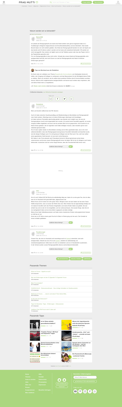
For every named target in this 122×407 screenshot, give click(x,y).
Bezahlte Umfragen (45, 390)
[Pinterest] (80, 391)
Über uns (28, 384)
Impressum (42, 384)
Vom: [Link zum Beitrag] (32, 63)
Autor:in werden (30, 379)
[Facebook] (57, 99)
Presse (27, 387)
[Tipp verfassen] (98, 2)
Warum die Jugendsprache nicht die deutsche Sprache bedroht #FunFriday (81, 323)
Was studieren (29, 392)
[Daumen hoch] (71, 146)
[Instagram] (85, 391)
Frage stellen (86, 2)
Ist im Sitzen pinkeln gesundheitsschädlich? (48, 322)
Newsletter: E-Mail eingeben (82, 374)
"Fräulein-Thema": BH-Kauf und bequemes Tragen (49, 332)
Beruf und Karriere (36, 34)
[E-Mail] (51, 99)
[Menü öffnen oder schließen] (4, 2)
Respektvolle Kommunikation (63, 74)
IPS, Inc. (69, 366)
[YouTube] (75, 391)
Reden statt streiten (40, 86)
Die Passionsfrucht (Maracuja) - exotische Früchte (81, 355)
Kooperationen (30, 390)
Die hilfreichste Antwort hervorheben (48, 354)
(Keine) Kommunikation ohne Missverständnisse (50, 343)
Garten (68, 238)
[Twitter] (64, 99)
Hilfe (40, 374)
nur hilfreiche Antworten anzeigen (53, 92)
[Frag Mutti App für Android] (64, 380)
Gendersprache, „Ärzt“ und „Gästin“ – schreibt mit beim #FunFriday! (81, 334)
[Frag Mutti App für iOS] (59, 380)
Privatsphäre (43, 382)
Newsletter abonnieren (85, 381)
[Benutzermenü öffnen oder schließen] (118, 2)
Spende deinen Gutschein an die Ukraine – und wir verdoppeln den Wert (81, 344)
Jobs (26, 382)
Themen (27, 377)
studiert (58, 240)
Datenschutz (43, 379)
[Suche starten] (51, 2)
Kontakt (41, 377)
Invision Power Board (59, 366)
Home (27, 374)
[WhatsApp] (71, 99)
